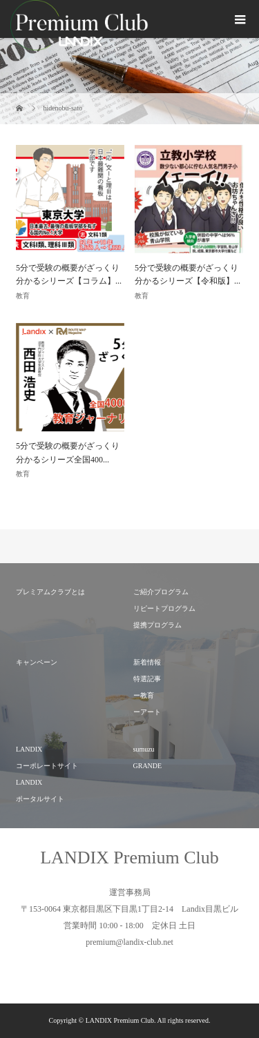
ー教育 (143, 695)
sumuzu (144, 749)
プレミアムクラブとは (50, 592)
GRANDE (147, 766)
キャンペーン (36, 662)
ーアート (147, 712)
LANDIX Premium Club (129, 858)
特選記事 (147, 679)
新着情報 (147, 662)
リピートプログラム (164, 608)
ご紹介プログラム (161, 592)
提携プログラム (157, 625)
